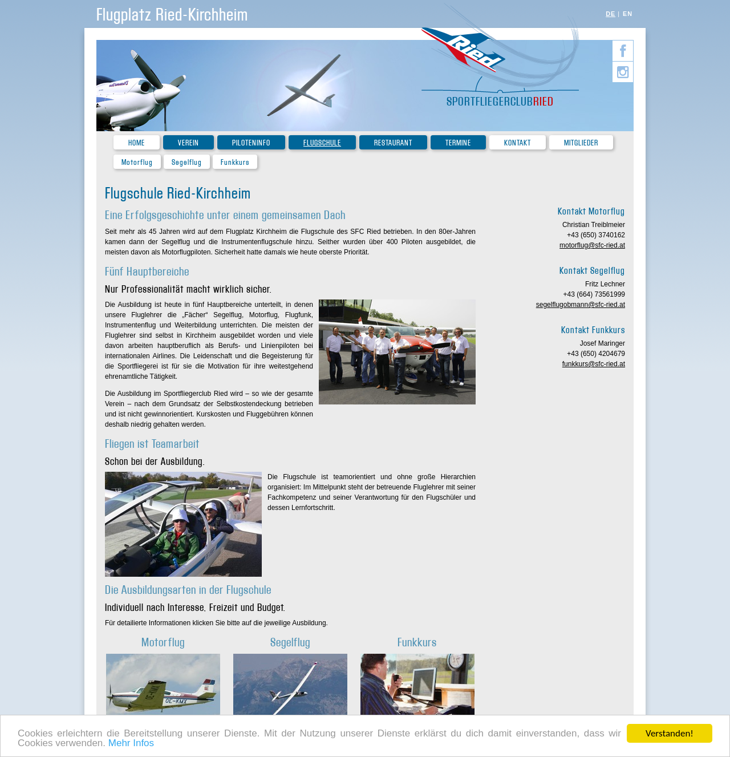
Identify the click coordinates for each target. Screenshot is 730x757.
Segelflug (187, 162)
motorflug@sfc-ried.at (592, 245)
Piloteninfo (251, 143)
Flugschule (322, 143)
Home (136, 143)
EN (627, 13)
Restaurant (393, 143)
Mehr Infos (131, 743)
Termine (458, 143)
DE (610, 13)
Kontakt (517, 143)
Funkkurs (235, 162)
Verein (188, 143)
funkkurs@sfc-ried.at (593, 364)
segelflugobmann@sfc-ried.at (580, 305)
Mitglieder (581, 143)
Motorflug (137, 162)
